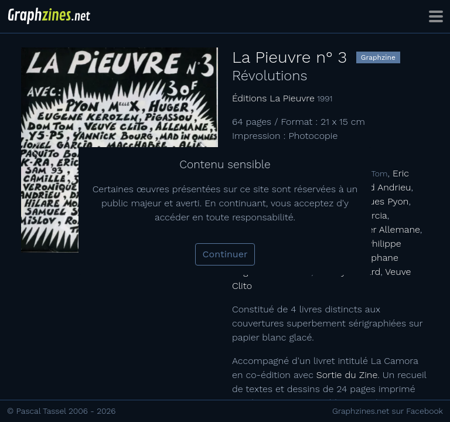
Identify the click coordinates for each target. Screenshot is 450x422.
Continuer (225, 254)
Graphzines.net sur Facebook (387, 411)
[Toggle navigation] (436, 16)
